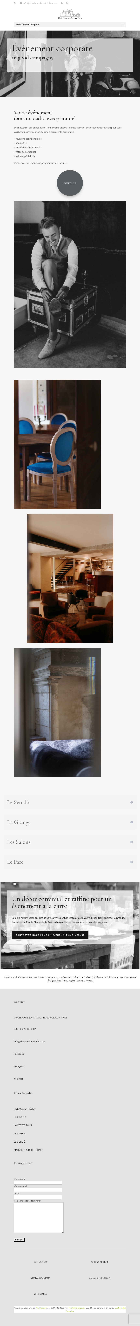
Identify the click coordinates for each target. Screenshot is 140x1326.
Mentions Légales (77, 1308)
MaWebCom (41, 1308)
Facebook (19, 1053)
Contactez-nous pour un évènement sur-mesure (50, 935)
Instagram (19, 1066)
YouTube (18, 1078)
